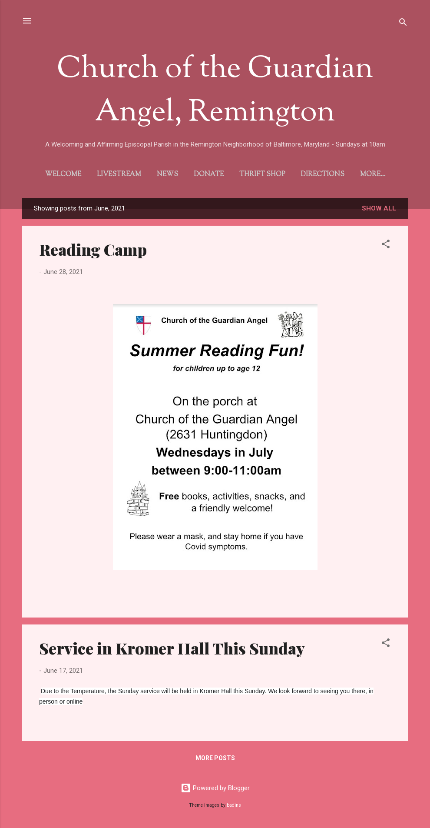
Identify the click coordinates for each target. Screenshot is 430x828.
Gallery (372, 174)
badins (234, 805)
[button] (385, 247)
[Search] (403, 23)
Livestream (116, 174)
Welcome (61, 174)
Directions (320, 174)
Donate (206, 174)
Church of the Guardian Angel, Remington (215, 91)
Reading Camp (93, 250)
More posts (215, 759)
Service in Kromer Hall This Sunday (172, 649)
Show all (379, 210)
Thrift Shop (259, 174)
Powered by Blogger (215, 788)
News (164, 174)
